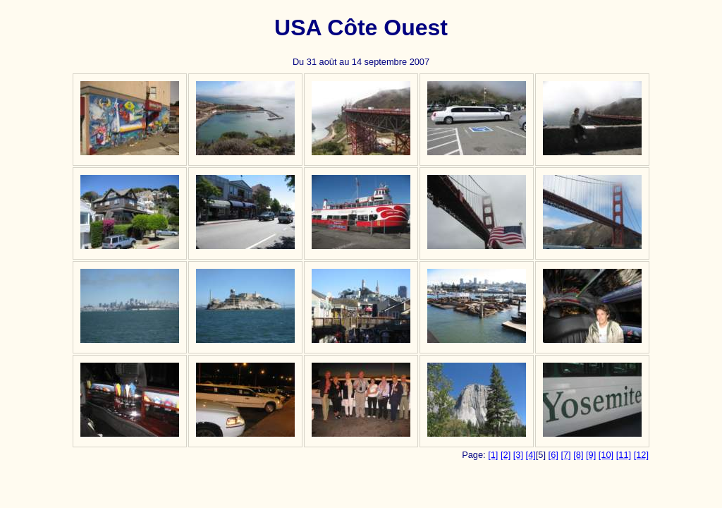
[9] (591, 454)
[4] (531, 454)
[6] (553, 454)
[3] (518, 454)
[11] (623, 454)
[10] (606, 454)
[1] (493, 454)
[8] (578, 454)
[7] (565, 454)
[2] (505, 454)
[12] (641, 454)
